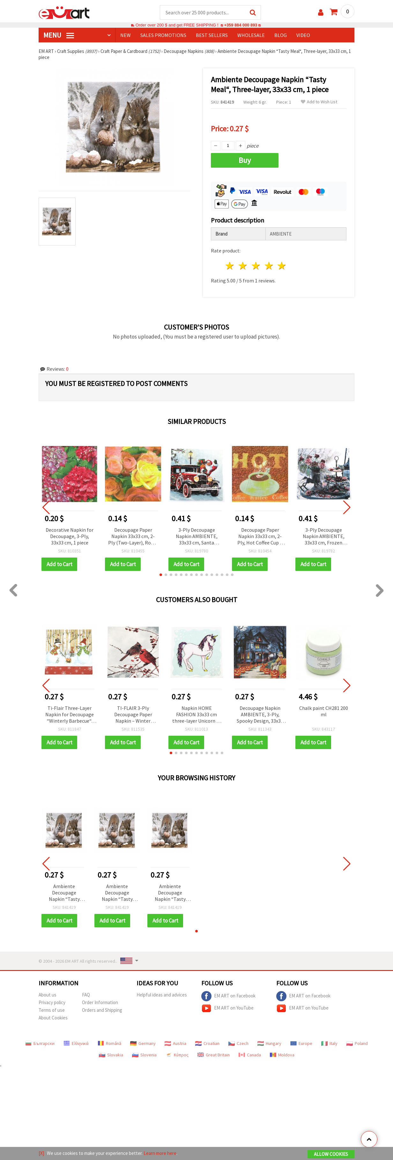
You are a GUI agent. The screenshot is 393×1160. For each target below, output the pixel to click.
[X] (41, 1153)
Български (40, 1043)
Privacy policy (52, 1003)
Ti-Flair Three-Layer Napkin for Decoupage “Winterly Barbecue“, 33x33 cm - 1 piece (69, 715)
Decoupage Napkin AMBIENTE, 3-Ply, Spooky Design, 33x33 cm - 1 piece (260, 715)
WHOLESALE (251, 35)
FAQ (86, 995)
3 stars (256, 266)
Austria (175, 1044)
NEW (125, 35)
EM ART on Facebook (228, 996)
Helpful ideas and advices (162, 995)
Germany (143, 1044)
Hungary (269, 1044)
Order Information (100, 1003)
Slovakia (111, 1055)
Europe (301, 1043)
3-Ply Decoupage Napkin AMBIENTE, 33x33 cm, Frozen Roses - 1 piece (324, 537)
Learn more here (160, 1153)
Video (303, 35)
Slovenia (144, 1055)
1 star (230, 266)
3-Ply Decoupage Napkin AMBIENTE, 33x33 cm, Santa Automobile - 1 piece (196, 537)
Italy (329, 1044)
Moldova (282, 1055)
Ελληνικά (76, 1043)
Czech (238, 1044)
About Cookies (53, 1018)
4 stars (269, 266)
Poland (357, 1044)
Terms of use (52, 1010)
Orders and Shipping (102, 1010)
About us (47, 995)
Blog (280, 35)
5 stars (282, 266)
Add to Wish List (319, 102)
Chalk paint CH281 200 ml (323, 711)
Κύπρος (177, 1055)
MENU (58, 35)
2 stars (243, 266)
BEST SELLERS (212, 35)
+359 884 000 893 (240, 25)
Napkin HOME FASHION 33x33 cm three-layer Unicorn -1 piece (196, 715)
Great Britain (213, 1055)
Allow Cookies (331, 1154)
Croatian (207, 1044)
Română (109, 1043)
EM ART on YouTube (227, 1008)
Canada (250, 1055)
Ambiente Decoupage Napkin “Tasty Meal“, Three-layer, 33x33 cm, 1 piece (64, 893)
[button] (160, 575)
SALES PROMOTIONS (163, 35)
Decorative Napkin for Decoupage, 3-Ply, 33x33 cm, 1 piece (69, 536)
